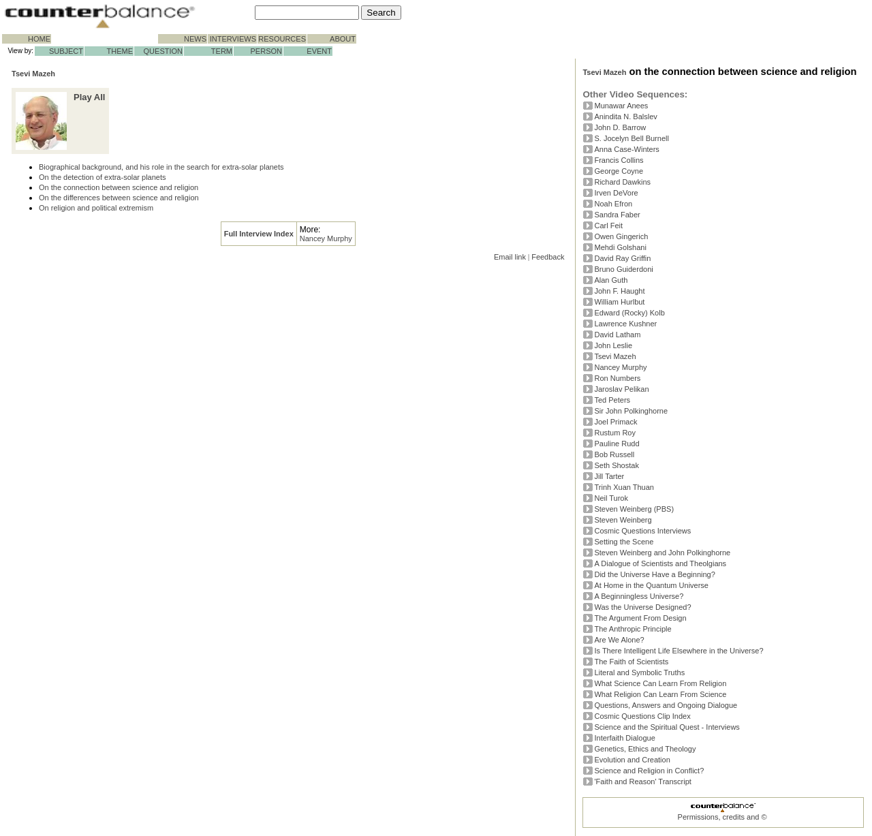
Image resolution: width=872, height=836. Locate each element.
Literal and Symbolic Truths (639, 672)
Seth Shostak (616, 465)
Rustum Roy (615, 433)
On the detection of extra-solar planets (102, 177)
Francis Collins (618, 160)
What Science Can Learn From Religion (660, 683)
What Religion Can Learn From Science (660, 694)
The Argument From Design (640, 618)
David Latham (617, 334)
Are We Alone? (619, 640)
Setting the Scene (623, 542)
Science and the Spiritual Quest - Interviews (666, 727)
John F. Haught (619, 291)
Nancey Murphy (326, 238)
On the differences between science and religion (119, 197)
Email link (510, 257)
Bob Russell (614, 454)
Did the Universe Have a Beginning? (654, 574)
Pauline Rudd (616, 443)
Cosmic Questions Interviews (642, 531)
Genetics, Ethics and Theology (645, 749)
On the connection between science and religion (118, 187)
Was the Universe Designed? (642, 607)
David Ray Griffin (622, 258)
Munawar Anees (621, 106)
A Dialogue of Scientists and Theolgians (660, 563)
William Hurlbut (619, 302)
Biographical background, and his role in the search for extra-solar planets (161, 167)
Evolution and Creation (632, 760)
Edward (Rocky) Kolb (629, 313)
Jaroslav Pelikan (621, 389)
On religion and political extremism (96, 208)
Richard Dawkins (622, 182)
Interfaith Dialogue (624, 738)
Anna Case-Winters (626, 149)
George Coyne (618, 171)
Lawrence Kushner (625, 324)
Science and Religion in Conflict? (649, 771)
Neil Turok (611, 498)
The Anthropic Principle (632, 629)
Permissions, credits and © (722, 817)
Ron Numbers (617, 378)
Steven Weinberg (622, 520)
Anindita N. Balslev (625, 116)
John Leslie (613, 345)
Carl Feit (608, 225)
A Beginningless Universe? (638, 596)
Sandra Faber (617, 215)
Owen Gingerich (621, 236)
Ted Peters (612, 400)
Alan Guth (610, 280)
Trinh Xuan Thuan (623, 487)
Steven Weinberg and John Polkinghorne (662, 552)
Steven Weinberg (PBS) (634, 509)
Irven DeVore (616, 193)
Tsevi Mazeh (33, 73)
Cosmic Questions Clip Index (642, 716)
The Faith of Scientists (631, 661)
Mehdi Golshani (620, 247)
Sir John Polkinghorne (631, 411)
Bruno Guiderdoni (623, 269)
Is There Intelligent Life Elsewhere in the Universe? (678, 651)
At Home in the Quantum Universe (651, 585)
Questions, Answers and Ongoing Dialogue (665, 705)
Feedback (547, 257)
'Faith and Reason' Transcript (642, 781)
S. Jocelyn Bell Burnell (631, 138)
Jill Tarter (609, 476)
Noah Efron (613, 204)
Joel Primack (615, 422)
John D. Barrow (620, 127)
